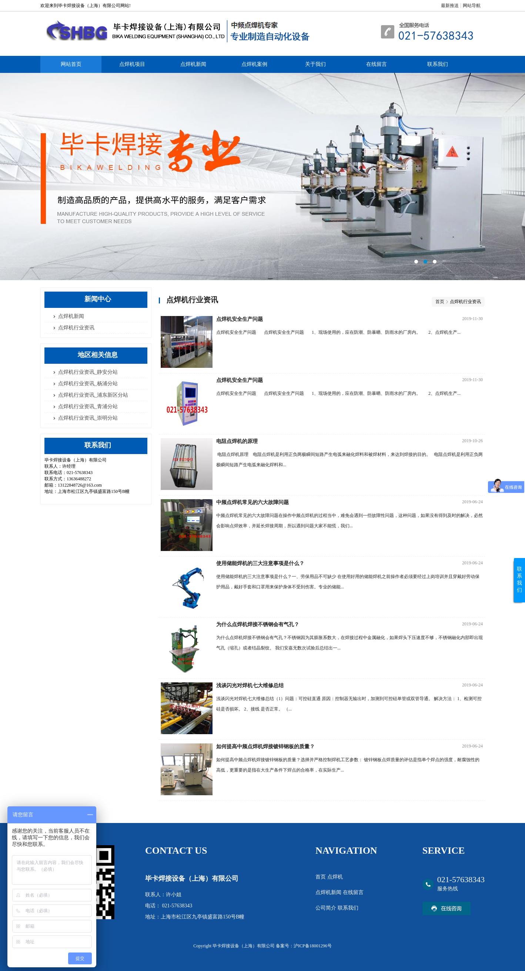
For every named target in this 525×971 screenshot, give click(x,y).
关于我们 (315, 64)
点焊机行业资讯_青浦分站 (88, 406)
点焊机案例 (254, 64)
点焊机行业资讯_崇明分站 (88, 418)
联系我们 (437, 64)
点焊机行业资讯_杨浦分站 (88, 383)
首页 (439, 301)
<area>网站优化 (262, 176)
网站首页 (71, 64)
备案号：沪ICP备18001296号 (304, 945)
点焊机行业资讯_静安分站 (88, 372)
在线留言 (376, 64)
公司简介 (326, 908)
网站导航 (472, 5)
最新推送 (450, 5)
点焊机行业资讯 (76, 327)
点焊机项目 (132, 64)
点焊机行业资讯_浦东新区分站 (93, 395)
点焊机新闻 (193, 64)
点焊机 (335, 877)
